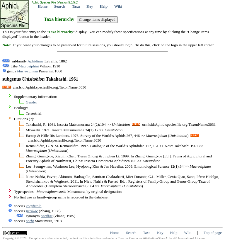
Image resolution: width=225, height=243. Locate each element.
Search (59, 6)
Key (89, 6)
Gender (31, 102)
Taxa (76, 6)
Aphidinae (35, 61)
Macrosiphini (28, 66)
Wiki (118, 6)
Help (104, 6)
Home (42, 6)
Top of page (213, 232)
